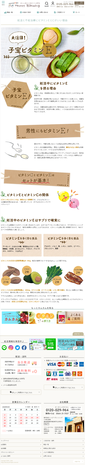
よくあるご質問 (5, 456)
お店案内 (3, 444)
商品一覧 (8, 12)
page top (77, 334)
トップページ (5, 440)
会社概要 (3, 448)
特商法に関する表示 (49, 448)
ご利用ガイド (59, 12)
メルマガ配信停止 (48, 452)
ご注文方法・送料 (48, 440)
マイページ (52, 4)
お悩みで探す (25, 12)
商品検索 (47, 4)
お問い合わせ (42, 12)
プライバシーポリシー (7, 452)
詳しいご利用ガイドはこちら (21, 392)
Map (46, 424)
